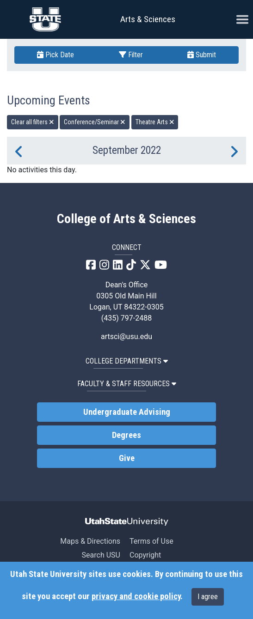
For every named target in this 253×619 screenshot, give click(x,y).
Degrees (126, 435)
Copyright (145, 555)
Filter (131, 54)
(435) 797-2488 (126, 318)
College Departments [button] (127, 361)
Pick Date (55, 54)
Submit (201, 54)
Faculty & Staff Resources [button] (126, 384)
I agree (207, 596)
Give (127, 458)
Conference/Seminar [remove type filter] (94, 122)
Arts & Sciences (147, 19)
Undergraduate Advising (126, 412)
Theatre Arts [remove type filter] (155, 122)
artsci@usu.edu (126, 336)
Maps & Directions (90, 541)
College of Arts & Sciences (126, 218)
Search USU (101, 555)
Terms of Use (151, 541)
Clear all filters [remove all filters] (32, 122)
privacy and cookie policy (136, 596)
